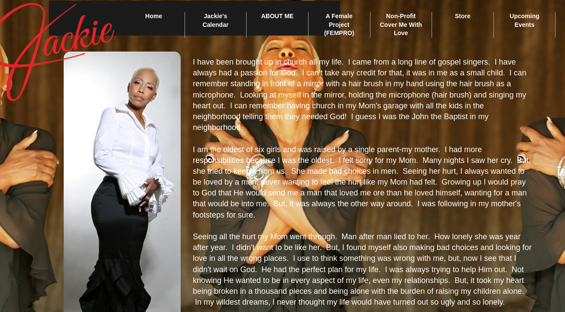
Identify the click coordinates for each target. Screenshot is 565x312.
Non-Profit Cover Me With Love (401, 24)
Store (463, 16)
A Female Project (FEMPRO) (339, 24)
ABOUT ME (277, 16)
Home (153, 16)
